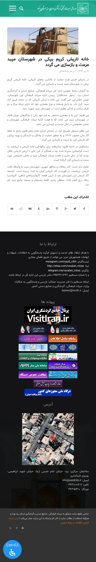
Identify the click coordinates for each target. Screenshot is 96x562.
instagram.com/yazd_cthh (61, 262)
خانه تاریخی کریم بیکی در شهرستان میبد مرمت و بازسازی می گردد (48, 62)
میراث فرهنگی (65, 71)
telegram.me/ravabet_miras (64, 271)
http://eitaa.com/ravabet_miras (65, 266)
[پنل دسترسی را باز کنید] (12, 549)
